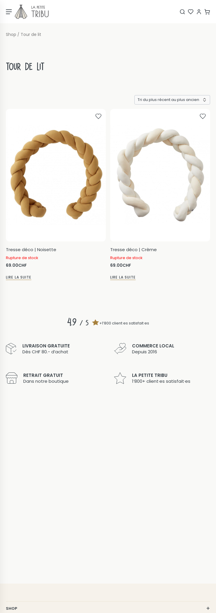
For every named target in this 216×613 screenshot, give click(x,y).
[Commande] (172, 100)
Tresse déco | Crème (133, 249)
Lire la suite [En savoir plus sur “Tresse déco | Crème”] (123, 277)
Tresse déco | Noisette (31, 249)
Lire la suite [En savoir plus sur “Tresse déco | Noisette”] (18, 277)
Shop (11, 34)
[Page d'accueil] (32, 11)
